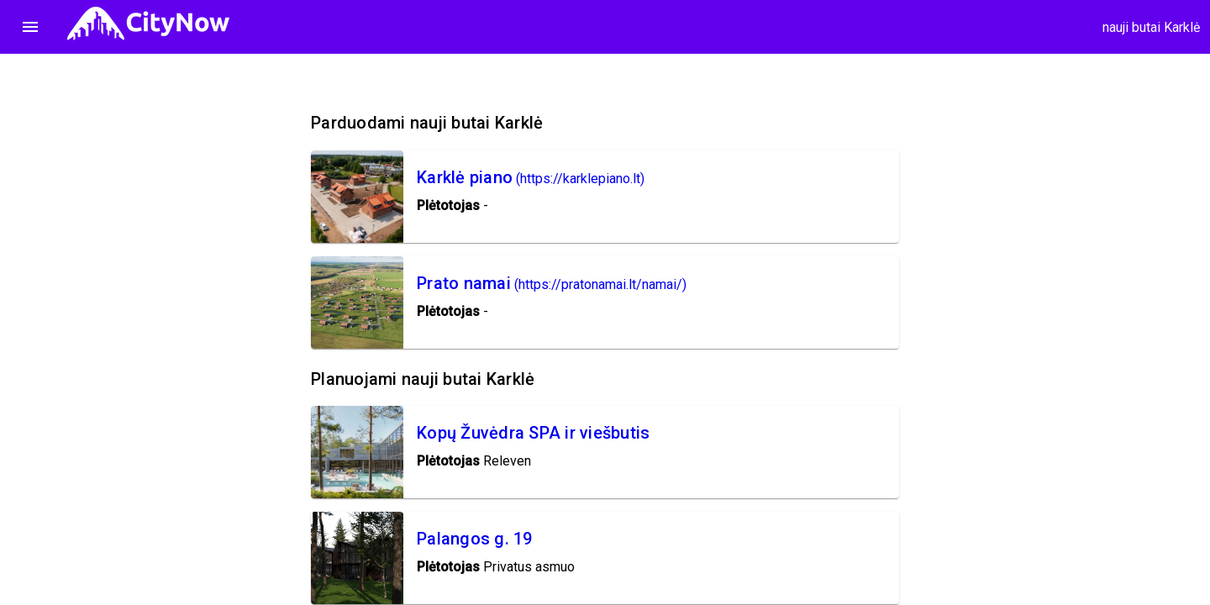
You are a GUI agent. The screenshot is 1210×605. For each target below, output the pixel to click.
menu (30, 27)
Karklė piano (465, 177)
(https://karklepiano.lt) (580, 179)
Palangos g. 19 (475, 539)
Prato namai (464, 283)
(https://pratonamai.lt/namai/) (600, 284)
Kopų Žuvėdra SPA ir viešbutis (533, 433)
